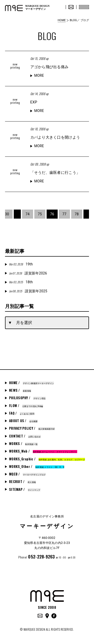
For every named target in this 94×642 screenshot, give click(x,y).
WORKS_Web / (43, 451)
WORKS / (23, 443)
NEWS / (20, 390)
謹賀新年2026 (28, 273)
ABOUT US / (23, 420)
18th (21, 282)
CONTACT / (25, 435)
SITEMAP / (24, 489)
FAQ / (21, 413)
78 (77, 214)
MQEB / (27, 473)
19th (21, 264)
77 (64, 214)
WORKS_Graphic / (47, 458)
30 (7, 214)
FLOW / (26, 405)
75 (40, 214)
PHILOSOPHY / (27, 397)
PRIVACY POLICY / (32, 428)
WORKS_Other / (36, 466)
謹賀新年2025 (28, 291)
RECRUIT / (22, 481)
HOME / (31, 382)
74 (28, 214)
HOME (62, 20)
